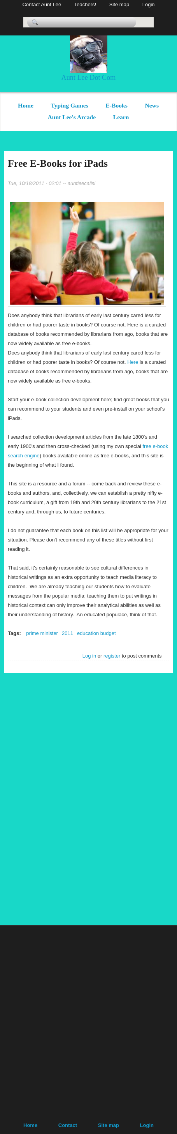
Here (133, 362)
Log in (89, 656)
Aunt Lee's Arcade (72, 117)
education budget (96, 633)
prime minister (42, 633)
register (111, 656)
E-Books (116, 105)
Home (25, 105)
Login (148, 4)
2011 (67, 633)
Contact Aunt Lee (41, 4)
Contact (67, 1125)
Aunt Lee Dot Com (88, 77)
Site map (119, 4)
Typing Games (69, 105)
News (152, 105)
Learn (121, 117)
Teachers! (85, 4)
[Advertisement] (149, 797)
